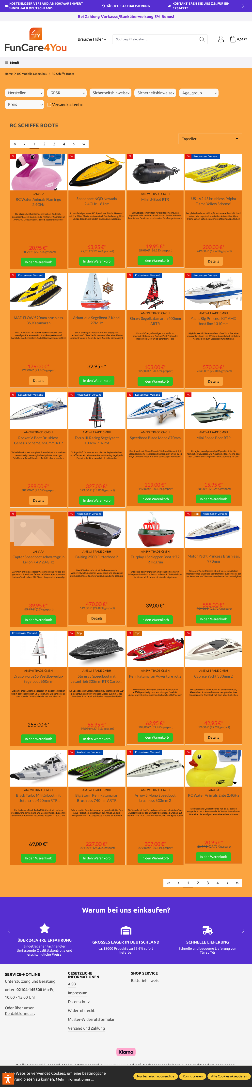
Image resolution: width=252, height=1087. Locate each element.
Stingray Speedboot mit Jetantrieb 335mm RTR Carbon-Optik (97, 682)
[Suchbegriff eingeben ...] (154, 39)
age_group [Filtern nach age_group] (199, 93)
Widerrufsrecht (81, 1015)
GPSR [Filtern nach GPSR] (67, 93)
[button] (8, 1079)
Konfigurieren (193, 1076)
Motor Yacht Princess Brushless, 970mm (213, 561)
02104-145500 (29, 994)
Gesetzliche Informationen (85, 980)
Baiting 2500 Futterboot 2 (97, 559)
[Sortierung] (210, 139)
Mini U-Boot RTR (155, 199)
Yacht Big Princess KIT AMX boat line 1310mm (213, 322)
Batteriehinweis (144, 985)
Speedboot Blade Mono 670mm (155, 442)
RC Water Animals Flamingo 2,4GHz (38, 202)
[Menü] (12, 62)
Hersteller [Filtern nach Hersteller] (25, 93)
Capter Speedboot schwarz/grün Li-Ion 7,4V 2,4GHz (38, 562)
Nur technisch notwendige (155, 1076)
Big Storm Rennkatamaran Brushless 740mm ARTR (97, 802)
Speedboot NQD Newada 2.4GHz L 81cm (96, 201)
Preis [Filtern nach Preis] (25, 104)
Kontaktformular (19, 1018)
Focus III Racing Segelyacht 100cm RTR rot (96, 442)
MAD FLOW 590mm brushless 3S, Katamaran (38, 321)
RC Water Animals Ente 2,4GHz (213, 802)
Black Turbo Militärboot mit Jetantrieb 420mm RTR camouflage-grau (38, 802)
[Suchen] (200, 39)
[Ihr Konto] (220, 39)
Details (213, 262)
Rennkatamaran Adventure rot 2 (155, 682)
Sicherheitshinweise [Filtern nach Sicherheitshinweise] (111, 93)
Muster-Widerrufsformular (91, 1024)
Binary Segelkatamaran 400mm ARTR (155, 322)
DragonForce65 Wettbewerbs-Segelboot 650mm (38, 682)
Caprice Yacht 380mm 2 (213, 679)
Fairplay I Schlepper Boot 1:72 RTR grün (155, 562)
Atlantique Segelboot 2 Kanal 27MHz (97, 321)
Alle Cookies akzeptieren (229, 1076)
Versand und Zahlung (86, 1033)
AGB (72, 989)
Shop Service (145, 978)
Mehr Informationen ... (75, 1079)
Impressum (77, 998)
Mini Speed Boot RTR (214, 439)
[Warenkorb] (238, 39)
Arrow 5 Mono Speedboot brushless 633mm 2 (155, 802)
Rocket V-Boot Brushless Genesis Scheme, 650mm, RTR (38, 442)
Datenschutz (79, 1006)
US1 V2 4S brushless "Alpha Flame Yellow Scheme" (213, 201)
